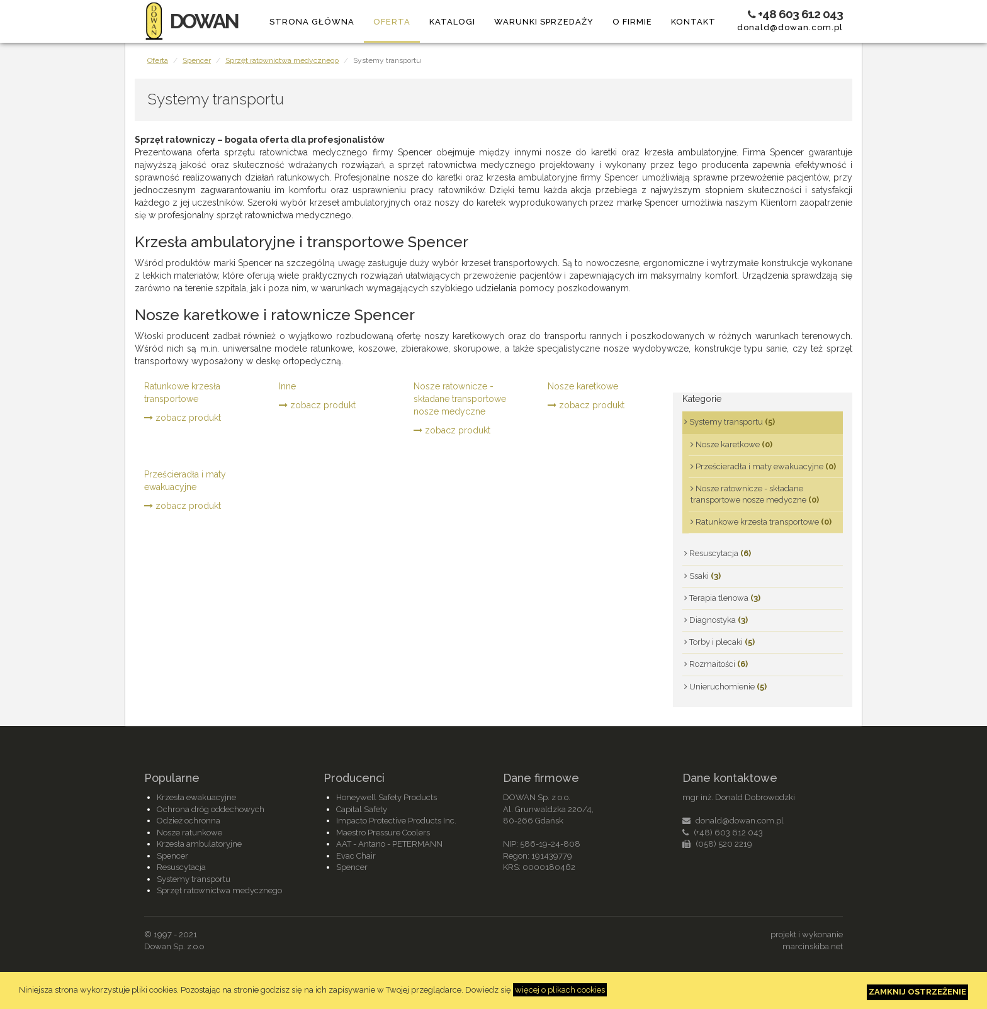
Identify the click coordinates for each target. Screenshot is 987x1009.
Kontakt (693, 21)
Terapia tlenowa (722, 598)
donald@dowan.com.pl (790, 27)
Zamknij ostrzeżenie (917, 991)
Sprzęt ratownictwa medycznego (282, 60)
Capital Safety (361, 809)
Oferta (391, 21)
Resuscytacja (717, 553)
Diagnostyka (716, 620)
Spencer (197, 60)
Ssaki (702, 576)
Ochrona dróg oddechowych (210, 809)
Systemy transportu (729, 421)
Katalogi (452, 21)
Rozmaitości (716, 664)
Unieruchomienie (725, 686)
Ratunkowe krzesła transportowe (182, 392)
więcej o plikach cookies (560, 990)
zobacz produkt (182, 418)
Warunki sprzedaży (544, 21)
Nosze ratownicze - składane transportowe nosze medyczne (460, 398)
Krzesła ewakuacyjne (196, 797)
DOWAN (191, 21)
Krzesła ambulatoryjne (199, 844)
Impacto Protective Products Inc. (396, 820)
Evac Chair (356, 856)
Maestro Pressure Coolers (383, 832)
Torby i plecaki (719, 642)
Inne (287, 386)
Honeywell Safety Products (386, 797)
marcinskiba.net (812, 946)
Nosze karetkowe (583, 386)
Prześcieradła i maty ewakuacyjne (185, 480)
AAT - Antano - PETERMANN (389, 844)
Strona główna (311, 21)
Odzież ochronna (188, 820)
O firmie (632, 21)
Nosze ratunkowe (189, 832)
